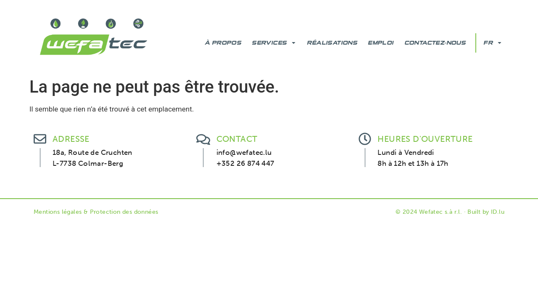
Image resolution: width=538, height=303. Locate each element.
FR (492, 43)
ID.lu (497, 211)
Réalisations (332, 43)
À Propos (223, 43)
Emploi (380, 43)
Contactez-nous (435, 43)
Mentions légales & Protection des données (96, 211)
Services (274, 43)
